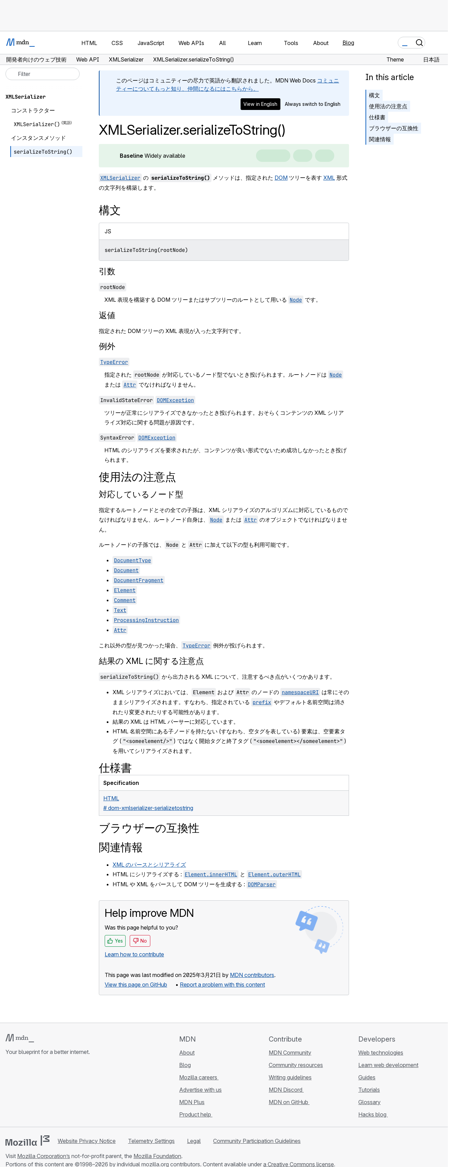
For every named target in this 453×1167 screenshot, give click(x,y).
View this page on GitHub (136, 984)
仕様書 (377, 117)
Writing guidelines (290, 1077)
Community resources (296, 1065)
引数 (107, 271)
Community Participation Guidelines (257, 1140)
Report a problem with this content (222, 984)
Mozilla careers (199, 1077)
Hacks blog (373, 1114)
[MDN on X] (34, 1093)
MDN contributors (252, 974)
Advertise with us (200, 1089)
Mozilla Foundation (157, 1156)
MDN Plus (192, 1102)
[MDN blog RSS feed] (59, 1093)
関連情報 (380, 139)
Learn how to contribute (134, 954)
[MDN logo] (19, 1038)
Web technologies (380, 1052)
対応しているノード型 (141, 494)
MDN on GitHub (289, 1102)
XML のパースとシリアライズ (149, 864)
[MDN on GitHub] (9, 1093)
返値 (107, 315)
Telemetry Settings (151, 1140)
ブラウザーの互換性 (393, 128)
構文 (374, 95)
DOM (281, 177)
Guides (366, 1077)
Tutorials (369, 1089)
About (187, 1052)
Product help (195, 1114)
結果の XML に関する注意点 (151, 661)
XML (329, 177)
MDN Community (290, 1052)
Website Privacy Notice (87, 1140)
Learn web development (388, 1065)
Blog (348, 42)
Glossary (369, 1102)
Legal (194, 1140)
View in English (260, 104)
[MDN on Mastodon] (47, 1093)
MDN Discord (286, 1089)
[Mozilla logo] (27, 1140)
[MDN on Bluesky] (22, 1093)
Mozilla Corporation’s (43, 1156)
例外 (107, 346)
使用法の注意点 (388, 106)
